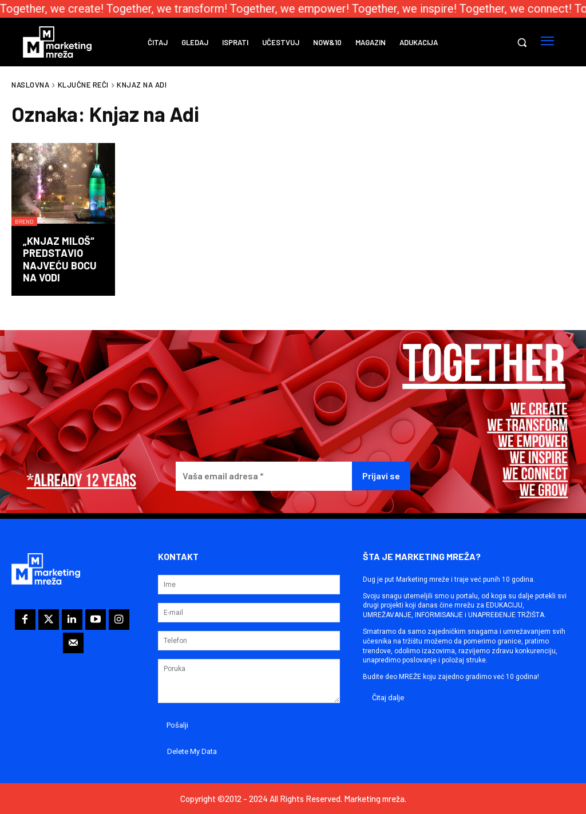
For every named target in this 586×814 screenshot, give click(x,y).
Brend (24, 221)
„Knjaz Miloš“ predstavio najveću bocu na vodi (60, 259)
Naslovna (30, 84)
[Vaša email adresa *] (264, 476)
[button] (522, 42)
